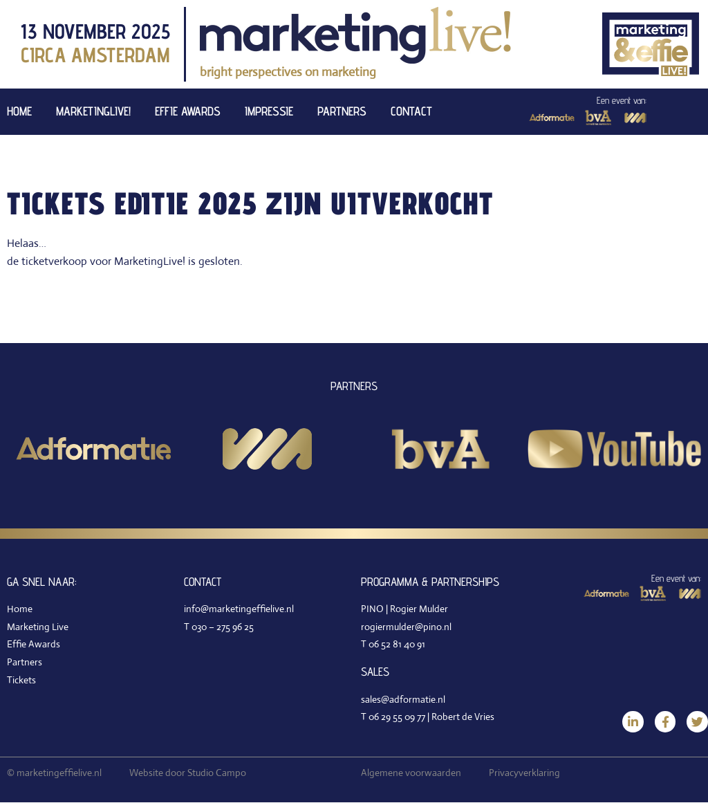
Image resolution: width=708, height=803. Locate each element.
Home (19, 111)
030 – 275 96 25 (223, 626)
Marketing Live (37, 626)
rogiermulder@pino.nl (406, 626)
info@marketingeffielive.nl (239, 608)
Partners (341, 111)
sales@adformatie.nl (403, 699)
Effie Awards (188, 111)
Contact (411, 111)
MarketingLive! (93, 111)
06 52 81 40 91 (397, 644)
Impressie (269, 111)
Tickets (21, 680)
